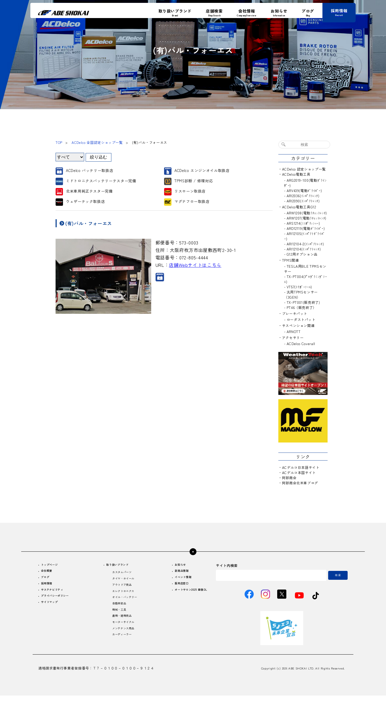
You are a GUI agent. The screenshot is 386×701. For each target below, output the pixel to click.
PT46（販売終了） (301, 307)
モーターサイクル (122, 631)
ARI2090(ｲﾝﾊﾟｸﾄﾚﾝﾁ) (303, 200)
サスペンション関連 (298, 325)
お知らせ (172, 565)
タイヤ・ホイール (122, 581)
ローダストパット (301, 319)
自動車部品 (117, 610)
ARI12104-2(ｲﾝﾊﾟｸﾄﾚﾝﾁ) (305, 243)
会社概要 (49, 572)
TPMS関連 (290, 260)
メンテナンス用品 (122, 638)
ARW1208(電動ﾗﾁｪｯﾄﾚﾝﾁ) (307, 212)
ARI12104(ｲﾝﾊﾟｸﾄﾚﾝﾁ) (304, 248)
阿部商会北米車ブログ (300, 482)
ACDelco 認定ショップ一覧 (304, 169)
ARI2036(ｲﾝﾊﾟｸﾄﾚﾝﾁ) (303, 195)
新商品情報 (174, 572)
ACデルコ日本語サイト (301, 467)
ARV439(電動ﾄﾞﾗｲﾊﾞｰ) (304, 190)
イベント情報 (176, 579)
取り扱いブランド (117, 565)
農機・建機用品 (120, 624)
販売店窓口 (174, 587)
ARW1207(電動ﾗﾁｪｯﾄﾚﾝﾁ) (306, 218)
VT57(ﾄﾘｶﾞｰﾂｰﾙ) (299, 286)
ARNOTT (294, 331)
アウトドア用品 (120, 588)
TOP (59, 142)
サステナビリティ (56, 594)
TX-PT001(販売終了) (303, 302)
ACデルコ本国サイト (299, 472)
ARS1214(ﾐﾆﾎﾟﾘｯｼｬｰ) (303, 223)
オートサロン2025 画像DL (186, 594)
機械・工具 (117, 617)
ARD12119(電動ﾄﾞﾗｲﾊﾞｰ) (306, 228)
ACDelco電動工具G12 (299, 206)
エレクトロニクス (122, 595)
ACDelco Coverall (301, 343)
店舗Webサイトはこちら (195, 264)
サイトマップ (53, 608)
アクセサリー (293, 337)
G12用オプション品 (302, 254)
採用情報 (49, 587)
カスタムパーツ (120, 574)
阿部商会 (289, 477)
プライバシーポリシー (60, 601)
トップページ (53, 565)
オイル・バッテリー (124, 602)
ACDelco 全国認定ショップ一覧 (97, 142)
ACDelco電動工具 (296, 174)
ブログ (47, 579)
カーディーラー (120, 645)
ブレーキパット (294, 313)
